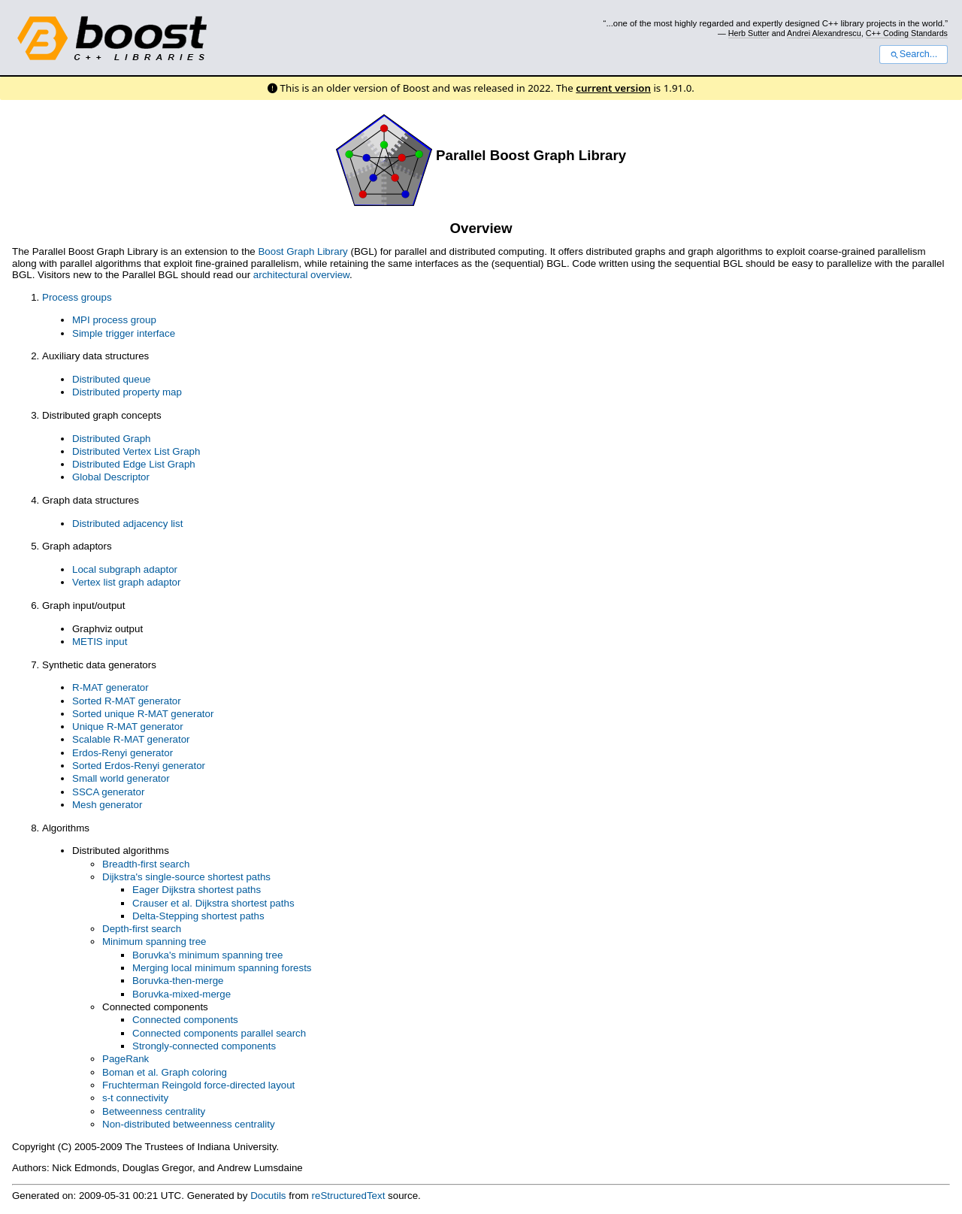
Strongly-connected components (204, 1046)
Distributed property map (127, 392)
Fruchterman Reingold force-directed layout (198, 1085)
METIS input (99, 641)
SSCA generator (108, 792)
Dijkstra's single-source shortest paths (186, 876)
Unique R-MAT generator (127, 726)
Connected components (185, 1019)
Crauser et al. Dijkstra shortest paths (213, 903)
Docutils (268, 1195)
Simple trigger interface (123, 333)
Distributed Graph (111, 438)
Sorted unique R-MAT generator (142, 713)
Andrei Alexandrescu (824, 33)
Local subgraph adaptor (124, 569)
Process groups (77, 297)
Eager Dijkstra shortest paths (196, 889)
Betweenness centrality (153, 1111)
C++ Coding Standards (907, 33)
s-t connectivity (135, 1097)
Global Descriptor (111, 477)
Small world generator (121, 778)
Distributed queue (111, 379)
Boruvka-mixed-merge (181, 994)
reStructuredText (349, 1195)
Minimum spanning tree (154, 941)
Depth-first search (141, 928)
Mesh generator (107, 804)
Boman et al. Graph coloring (164, 1072)
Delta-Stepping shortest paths (198, 916)
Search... (913, 54)
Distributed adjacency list (127, 523)
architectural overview (301, 274)
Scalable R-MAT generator (131, 739)
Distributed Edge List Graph (133, 464)
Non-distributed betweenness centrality (188, 1124)
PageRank (125, 1058)
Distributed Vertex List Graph (136, 451)
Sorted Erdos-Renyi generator (138, 765)
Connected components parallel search (219, 1033)
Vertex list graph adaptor (126, 582)
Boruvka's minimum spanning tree (207, 955)
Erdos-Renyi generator (122, 752)
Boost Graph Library (302, 251)
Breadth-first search (145, 864)
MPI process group (114, 319)
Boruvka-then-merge (178, 980)
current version (613, 88)
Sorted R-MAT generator (126, 701)
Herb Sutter (749, 33)
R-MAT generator (110, 687)
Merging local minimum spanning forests (222, 967)
